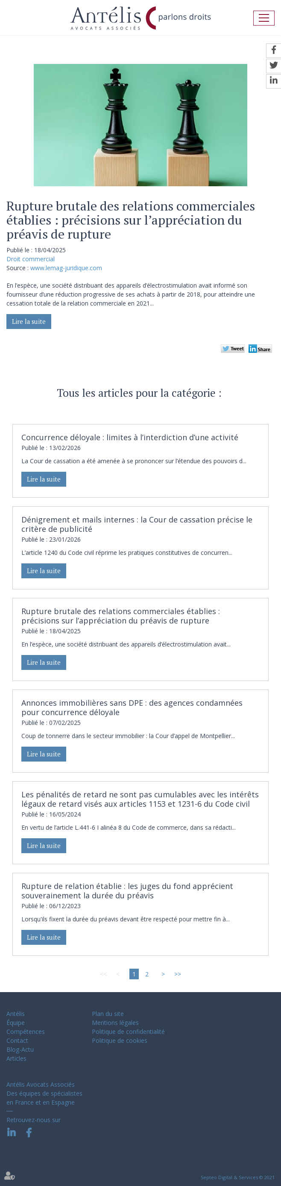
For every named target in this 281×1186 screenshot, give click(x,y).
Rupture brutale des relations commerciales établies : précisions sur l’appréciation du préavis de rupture (120, 616)
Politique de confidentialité (128, 1031)
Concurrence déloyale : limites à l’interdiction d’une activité (129, 437)
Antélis (15, 1014)
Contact (17, 1040)
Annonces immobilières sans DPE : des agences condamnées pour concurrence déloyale (132, 707)
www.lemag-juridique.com (66, 268)
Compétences (25, 1031)
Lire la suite (29, 321)
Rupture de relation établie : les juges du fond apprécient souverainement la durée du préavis (127, 890)
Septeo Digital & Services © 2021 (238, 1177)
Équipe (15, 1023)
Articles (16, 1058)
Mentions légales (115, 1023)
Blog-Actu (20, 1049)
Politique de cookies (119, 1040)
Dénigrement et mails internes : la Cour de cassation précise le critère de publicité (136, 524)
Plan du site (108, 1014)
